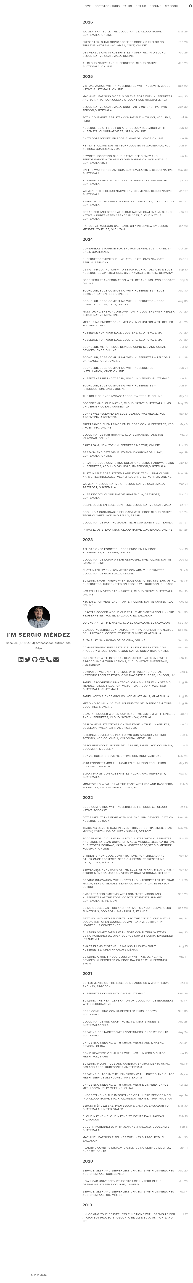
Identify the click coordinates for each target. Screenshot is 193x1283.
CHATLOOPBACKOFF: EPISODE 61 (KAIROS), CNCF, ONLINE (123, 138)
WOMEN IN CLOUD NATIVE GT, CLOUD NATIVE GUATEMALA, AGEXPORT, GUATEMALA (124, 485)
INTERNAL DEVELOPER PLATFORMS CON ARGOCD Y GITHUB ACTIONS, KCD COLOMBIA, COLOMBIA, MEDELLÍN (124, 736)
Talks (127, 6)
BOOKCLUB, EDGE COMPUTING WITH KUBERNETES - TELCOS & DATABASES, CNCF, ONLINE (126, 359)
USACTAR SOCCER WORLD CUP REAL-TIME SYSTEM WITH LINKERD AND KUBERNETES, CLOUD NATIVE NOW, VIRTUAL (129, 715)
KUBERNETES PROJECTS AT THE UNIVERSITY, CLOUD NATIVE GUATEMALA (125, 182)
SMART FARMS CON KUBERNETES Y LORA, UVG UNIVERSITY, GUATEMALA (124, 775)
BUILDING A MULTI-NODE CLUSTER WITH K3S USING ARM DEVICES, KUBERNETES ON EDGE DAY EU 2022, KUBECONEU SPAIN (125, 960)
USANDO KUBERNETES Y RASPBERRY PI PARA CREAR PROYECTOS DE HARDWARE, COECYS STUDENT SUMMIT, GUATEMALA (128, 631)
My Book (171, 6)
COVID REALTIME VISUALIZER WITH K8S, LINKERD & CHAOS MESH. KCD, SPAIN (124, 1054)
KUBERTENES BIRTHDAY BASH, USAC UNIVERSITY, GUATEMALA (126, 378)
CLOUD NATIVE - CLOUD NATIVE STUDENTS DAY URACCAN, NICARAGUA (124, 1117)
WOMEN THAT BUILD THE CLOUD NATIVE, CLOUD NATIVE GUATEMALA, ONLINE (122, 33)
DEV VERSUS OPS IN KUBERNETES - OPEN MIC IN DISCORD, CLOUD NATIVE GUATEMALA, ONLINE (124, 54)
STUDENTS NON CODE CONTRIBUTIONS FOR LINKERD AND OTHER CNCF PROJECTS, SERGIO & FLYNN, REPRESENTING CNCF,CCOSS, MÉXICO (124, 859)
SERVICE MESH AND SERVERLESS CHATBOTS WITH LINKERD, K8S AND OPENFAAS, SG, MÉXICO (128, 1193)
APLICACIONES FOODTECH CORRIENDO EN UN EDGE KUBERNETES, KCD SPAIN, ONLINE (119, 550)
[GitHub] (35, 660)
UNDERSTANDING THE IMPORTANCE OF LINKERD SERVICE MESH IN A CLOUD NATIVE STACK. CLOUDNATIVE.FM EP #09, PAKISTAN (127, 1096)
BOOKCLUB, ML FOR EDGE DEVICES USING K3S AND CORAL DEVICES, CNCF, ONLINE (124, 348)
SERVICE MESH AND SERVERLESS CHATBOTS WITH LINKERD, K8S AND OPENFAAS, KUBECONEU (128, 1172)
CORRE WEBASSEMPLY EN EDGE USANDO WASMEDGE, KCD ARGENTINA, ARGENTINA (124, 415)
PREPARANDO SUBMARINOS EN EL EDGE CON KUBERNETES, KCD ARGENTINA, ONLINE (128, 425)
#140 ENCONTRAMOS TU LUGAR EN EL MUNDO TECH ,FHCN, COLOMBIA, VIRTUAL (125, 764)
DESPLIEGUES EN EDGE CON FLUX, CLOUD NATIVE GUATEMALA (127, 505)
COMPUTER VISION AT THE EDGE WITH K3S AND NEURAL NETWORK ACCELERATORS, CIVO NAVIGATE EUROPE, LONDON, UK (129, 673)
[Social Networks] (42, 660)
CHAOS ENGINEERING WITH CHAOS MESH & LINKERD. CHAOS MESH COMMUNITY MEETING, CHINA (125, 1086)
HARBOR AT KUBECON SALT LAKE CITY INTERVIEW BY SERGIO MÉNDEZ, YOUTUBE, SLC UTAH (125, 227)
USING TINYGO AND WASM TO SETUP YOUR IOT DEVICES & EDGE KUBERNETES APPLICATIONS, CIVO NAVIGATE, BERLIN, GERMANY (128, 271)
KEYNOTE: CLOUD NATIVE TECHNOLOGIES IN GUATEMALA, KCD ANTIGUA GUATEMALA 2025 (126, 147)
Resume (155, 6)
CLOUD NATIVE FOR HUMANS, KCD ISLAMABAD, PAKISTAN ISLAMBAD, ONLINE (123, 436)
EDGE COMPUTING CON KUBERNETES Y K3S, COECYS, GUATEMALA (120, 1012)
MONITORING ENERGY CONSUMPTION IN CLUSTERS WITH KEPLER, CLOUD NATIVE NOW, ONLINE (129, 313)
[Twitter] (28, 660)
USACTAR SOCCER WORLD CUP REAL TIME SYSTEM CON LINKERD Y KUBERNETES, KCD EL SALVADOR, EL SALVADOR (128, 613)
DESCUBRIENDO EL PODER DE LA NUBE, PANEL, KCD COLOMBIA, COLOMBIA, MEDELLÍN (128, 747)
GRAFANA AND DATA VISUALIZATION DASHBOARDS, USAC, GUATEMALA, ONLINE (123, 454)
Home (87, 6)
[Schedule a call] (49, 660)
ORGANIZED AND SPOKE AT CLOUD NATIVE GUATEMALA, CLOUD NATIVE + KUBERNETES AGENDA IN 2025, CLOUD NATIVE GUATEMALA (127, 215)
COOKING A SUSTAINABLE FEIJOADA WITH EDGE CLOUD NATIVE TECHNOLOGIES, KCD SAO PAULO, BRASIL (127, 513)
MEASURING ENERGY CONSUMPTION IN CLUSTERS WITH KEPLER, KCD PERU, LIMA (128, 323)
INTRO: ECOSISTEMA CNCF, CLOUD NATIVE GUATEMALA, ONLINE (127, 529)
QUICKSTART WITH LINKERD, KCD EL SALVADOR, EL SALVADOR (126, 622)
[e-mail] (56, 660)
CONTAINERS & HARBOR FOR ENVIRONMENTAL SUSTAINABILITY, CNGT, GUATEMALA (127, 250)
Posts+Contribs (107, 6)
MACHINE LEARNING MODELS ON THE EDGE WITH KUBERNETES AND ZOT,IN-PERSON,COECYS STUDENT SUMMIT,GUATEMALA (127, 98)
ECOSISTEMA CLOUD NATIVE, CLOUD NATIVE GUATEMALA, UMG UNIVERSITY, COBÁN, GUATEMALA (127, 404)
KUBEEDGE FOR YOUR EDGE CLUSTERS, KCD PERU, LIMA (122, 332)
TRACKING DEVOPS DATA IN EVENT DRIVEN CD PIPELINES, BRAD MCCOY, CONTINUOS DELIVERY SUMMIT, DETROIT (127, 829)
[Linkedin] (20, 660)
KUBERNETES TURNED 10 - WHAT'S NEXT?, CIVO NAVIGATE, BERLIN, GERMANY (124, 260)
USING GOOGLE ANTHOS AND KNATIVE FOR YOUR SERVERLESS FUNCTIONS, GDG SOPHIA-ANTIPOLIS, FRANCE (127, 909)
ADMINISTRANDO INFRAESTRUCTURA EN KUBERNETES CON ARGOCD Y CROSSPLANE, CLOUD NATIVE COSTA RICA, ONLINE (126, 649)
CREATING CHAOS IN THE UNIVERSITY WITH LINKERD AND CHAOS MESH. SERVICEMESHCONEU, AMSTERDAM (128, 1075)
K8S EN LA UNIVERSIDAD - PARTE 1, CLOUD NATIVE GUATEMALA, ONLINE (128, 603)
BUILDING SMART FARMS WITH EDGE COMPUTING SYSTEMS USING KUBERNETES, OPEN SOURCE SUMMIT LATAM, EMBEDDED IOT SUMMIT (128, 936)
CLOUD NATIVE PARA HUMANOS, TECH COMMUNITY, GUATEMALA (128, 522)
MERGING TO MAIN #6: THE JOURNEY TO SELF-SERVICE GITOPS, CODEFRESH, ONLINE (127, 705)
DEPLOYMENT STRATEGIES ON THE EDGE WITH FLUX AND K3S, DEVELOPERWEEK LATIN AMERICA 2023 (126, 726)
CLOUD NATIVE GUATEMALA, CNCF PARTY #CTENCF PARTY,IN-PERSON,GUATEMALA (126, 108)
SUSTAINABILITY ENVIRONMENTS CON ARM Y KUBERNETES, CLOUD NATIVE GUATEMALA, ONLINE (124, 571)
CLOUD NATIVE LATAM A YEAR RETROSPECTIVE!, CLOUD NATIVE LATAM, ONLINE (127, 561)
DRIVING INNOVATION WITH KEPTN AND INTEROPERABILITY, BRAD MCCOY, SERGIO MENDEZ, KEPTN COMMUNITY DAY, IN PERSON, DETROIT (128, 883)
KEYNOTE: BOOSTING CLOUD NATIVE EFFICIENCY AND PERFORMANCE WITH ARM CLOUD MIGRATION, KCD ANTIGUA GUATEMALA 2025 (125, 159)
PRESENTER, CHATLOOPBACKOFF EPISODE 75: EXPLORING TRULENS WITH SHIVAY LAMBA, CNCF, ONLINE (123, 43)
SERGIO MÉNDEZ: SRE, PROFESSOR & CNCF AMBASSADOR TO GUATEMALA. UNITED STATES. (126, 1107)
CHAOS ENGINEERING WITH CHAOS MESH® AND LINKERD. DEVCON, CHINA (123, 1044)
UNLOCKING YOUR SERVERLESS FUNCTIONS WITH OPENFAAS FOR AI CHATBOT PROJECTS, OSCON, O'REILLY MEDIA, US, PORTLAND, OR (129, 1217)
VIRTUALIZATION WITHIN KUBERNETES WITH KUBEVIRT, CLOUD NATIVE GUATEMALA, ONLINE (127, 87)
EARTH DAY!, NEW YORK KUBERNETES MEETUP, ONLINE (121, 445)
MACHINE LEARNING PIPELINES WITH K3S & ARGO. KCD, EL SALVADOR (124, 1138)
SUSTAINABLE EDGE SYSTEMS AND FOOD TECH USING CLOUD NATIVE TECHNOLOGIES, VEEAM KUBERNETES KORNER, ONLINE (127, 475)
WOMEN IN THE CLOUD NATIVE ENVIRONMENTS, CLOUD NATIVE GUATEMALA (127, 192)
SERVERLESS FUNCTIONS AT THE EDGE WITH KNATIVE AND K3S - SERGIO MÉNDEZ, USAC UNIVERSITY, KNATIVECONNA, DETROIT (128, 871)
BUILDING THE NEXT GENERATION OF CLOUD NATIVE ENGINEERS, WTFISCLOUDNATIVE (128, 1002)
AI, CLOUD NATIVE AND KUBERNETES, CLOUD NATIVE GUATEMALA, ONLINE (120, 64)
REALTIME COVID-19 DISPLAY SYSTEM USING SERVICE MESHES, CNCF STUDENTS (127, 1149)
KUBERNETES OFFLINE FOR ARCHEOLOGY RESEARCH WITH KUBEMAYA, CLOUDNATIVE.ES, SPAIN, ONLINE (124, 129)
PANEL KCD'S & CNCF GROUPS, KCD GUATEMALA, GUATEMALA (126, 696)
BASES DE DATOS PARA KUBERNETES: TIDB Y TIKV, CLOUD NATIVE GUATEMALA (128, 203)
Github (140, 6)
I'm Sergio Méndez (38, 634)
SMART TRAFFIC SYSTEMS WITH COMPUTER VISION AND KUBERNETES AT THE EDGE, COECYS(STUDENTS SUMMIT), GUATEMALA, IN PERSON (123, 897)
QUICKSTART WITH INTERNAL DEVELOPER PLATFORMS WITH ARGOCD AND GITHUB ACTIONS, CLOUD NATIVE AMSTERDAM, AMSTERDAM (125, 661)
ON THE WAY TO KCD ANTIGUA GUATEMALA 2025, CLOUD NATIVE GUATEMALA (128, 171)
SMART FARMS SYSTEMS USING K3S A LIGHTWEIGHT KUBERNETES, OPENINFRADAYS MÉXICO (119, 947)
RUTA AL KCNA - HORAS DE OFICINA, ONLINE (114, 640)
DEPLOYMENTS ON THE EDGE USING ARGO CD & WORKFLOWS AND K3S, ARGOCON (126, 984)
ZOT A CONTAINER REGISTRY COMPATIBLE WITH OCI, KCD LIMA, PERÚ (127, 119)
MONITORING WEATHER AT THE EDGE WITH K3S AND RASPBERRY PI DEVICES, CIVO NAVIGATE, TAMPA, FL (128, 785)
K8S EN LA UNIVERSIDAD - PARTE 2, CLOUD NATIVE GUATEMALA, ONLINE (128, 592)
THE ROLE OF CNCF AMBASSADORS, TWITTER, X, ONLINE (122, 396)
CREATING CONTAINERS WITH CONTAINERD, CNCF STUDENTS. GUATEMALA (126, 1033)
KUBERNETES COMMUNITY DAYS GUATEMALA (114, 993)
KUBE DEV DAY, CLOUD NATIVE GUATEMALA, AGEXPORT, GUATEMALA (121, 496)
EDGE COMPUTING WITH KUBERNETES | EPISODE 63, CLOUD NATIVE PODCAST (125, 808)
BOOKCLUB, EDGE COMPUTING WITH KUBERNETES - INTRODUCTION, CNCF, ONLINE (119, 387)
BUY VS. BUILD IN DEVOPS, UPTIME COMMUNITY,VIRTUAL (122, 756)
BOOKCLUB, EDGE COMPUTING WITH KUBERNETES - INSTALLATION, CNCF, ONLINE (119, 369)
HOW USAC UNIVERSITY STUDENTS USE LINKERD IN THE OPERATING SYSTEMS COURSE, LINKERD (122, 1182)
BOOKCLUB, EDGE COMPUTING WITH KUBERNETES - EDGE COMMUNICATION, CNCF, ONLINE (123, 292)
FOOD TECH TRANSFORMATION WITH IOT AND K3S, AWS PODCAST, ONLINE (129, 281)
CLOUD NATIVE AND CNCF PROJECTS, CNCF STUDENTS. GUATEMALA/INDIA (121, 1023)
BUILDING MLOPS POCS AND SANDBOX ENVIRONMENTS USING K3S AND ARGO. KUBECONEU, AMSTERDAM (126, 1065)
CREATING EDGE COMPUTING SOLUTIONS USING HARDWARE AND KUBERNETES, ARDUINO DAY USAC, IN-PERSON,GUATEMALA (128, 464)
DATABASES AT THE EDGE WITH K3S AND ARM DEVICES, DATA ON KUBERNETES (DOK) (128, 819)
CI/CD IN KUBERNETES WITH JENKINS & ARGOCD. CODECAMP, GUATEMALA (126, 1128)
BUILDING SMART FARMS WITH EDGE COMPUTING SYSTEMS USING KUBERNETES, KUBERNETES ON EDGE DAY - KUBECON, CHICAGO (129, 582)
